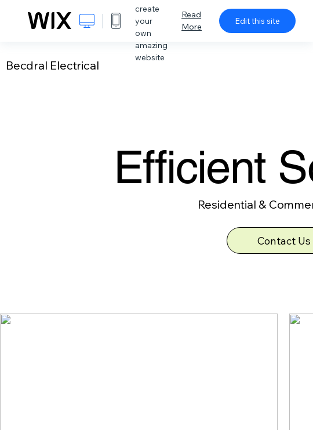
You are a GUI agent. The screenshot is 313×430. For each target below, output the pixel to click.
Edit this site (257, 21)
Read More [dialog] (191, 20)
